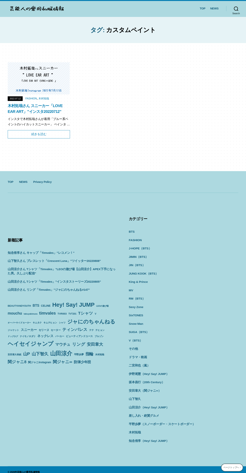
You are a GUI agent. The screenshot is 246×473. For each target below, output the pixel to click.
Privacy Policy (42, 181)
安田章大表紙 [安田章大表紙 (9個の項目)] (14, 354)
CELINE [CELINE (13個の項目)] (46, 305)
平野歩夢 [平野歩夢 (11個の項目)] (79, 354)
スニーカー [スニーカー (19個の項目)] (29, 329)
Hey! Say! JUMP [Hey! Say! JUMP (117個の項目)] (73, 304)
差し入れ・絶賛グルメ (143, 411)
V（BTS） (135, 337)
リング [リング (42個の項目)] (78, 344)
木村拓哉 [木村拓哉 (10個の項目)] (99, 354)
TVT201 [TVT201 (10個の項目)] (72, 313)
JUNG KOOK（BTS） (143, 272)
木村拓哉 (43, 98)
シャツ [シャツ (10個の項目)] (62, 322)
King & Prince (138, 280)
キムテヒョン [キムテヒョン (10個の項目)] (50, 322)
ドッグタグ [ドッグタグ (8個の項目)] (13, 336)
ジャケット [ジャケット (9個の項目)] (13, 330)
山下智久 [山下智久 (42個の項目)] (40, 353)
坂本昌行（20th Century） (146, 378)
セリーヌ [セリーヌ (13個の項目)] (44, 329)
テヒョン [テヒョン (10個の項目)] (99, 330)
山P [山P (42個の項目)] (26, 353)
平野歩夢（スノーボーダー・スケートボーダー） (160, 419)
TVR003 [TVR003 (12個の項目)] (61, 313)
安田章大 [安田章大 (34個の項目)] (95, 344)
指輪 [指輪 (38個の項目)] (90, 354)
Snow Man (136, 321)
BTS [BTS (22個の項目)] (36, 305)
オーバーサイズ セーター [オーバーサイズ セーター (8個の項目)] (19, 322)
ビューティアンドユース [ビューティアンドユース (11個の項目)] (79, 336)
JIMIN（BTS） (138, 256)
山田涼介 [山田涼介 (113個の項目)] (61, 353)
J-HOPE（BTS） (139, 247)
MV (131, 288)
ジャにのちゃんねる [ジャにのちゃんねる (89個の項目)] (91, 322)
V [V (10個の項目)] (95, 313)
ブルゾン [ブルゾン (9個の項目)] (99, 336)
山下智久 (134, 394)
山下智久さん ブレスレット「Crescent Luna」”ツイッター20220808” (52, 260)
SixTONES (136, 313)
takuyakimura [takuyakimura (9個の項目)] (30, 314)
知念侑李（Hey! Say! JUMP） (148, 435)
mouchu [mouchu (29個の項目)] (15, 313)
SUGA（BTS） (138, 329)
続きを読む (39, 134)
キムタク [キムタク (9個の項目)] (37, 322)
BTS (131, 231)
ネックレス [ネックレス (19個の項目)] (45, 336)
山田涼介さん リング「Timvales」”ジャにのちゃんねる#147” (46, 289)
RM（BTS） (137, 296)
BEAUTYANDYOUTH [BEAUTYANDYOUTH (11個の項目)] (19, 305)
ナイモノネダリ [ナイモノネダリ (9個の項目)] (28, 336)
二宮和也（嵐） (139, 362)
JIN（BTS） (136, 264)
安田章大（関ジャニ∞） (144, 386)
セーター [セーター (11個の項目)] (56, 330)
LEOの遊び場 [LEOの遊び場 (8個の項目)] (102, 306)
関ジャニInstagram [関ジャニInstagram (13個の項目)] (39, 362)
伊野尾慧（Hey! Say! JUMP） (148, 370)
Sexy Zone (136, 305)
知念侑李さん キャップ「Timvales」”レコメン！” (39, 252)
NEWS (214, 8)
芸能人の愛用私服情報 (28, 467)
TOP (202, 8)
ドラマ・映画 (137, 354)
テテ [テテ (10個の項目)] (91, 330)
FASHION (31, 98)
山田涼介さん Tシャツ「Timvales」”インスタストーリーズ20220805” (52, 281)
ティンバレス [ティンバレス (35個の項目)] (74, 329)
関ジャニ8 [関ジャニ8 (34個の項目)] (17, 362)
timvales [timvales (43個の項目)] (47, 313)
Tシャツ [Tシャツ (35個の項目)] (85, 313)
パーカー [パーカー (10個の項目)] (59, 336)
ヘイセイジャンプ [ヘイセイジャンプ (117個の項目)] (30, 344)
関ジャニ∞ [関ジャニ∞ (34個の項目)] (62, 362)
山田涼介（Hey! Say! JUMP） (148, 403)
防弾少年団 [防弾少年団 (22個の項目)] (82, 362)
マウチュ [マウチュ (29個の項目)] (62, 344)
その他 (133, 345)
